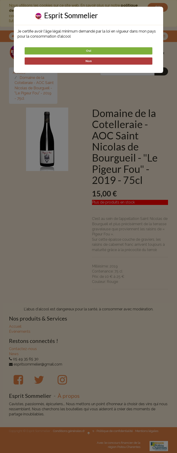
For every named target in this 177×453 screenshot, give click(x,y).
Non (89, 61)
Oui (88, 50)
